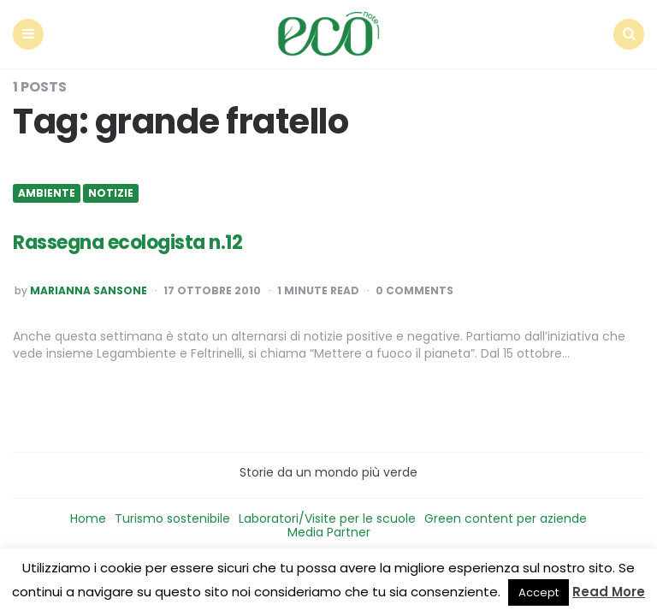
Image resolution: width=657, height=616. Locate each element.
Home (88, 518)
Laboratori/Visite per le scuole (327, 518)
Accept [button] (538, 592)
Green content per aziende (505, 518)
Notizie (110, 193)
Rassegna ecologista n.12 (127, 242)
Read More (608, 592)
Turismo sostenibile (172, 518)
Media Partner (328, 532)
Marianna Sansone (88, 291)
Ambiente (46, 193)
